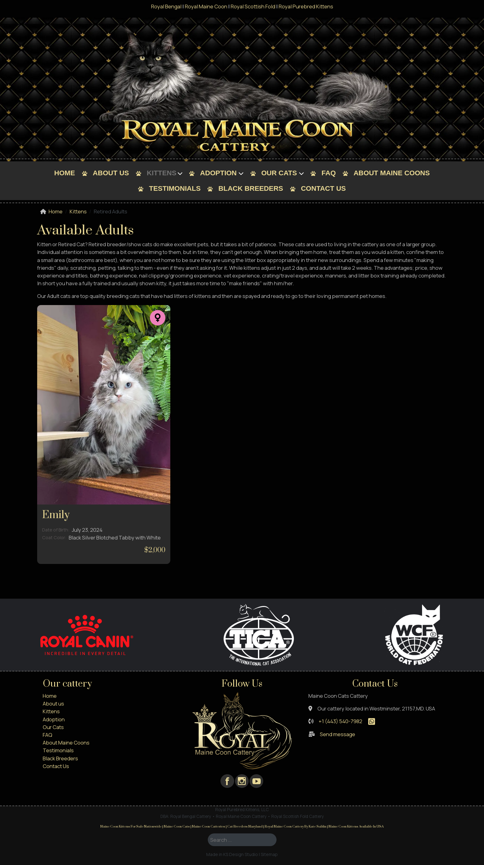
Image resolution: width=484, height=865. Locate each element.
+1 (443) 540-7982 (340, 721)
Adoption (218, 173)
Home (64, 173)
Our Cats (279, 173)
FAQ (328, 173)
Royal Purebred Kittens (306, 6)
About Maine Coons (392, 173)
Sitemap (269, 854)
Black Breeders (250, 188)
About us (111, 173)
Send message (337, 734)
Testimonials (175, 188)
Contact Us (323, 188)
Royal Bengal (166, 6)
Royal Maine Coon (206, 6)
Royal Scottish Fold (253, 6)
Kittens (162, 173)
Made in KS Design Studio (232, 854)
